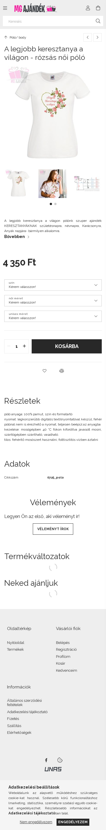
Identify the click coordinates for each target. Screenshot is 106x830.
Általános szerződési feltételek (24, 702)
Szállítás (14, 726)
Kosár (60, 663)
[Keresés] (53, 21)
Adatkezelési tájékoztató (27, 712)
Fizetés (13, 719)
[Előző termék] (87, 37)
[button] (51, 204)
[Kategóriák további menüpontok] (5, 8)
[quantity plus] (24, 346)
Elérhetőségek (19, 732)
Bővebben (14, 236)
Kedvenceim (66, 670)
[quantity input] (16, 346)
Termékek (15, 649)
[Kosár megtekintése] (98, 8)
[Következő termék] (97, 37)
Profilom (63, 656)
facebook (46, 760)
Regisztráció (66, 649)
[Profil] (88, 8)
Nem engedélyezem (36, 822)
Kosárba (67, 346)
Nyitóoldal (15, 643)
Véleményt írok (53, 529)
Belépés (63, 643)
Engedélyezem (73, 822)
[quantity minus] (9, 346)
